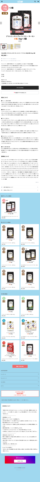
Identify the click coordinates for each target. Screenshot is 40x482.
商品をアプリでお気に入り (20, 92)
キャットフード (4, 378)
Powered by (20, 469)
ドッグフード (3, 374)
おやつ (2, 385)
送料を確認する (13, 58)
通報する (37, 182)
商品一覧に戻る (20, 366)
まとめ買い (3, 382)
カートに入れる (20, 87)
